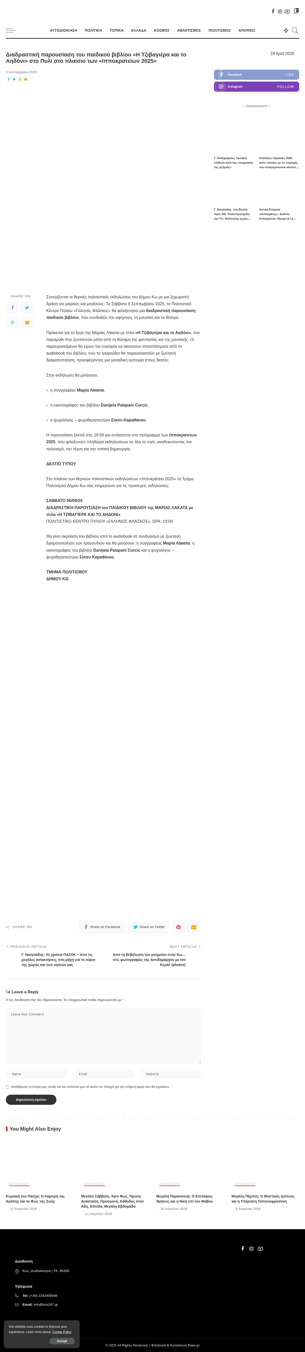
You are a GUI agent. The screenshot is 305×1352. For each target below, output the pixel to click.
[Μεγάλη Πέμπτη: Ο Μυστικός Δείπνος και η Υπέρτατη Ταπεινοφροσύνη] (265, 1164)
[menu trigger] (13, 30)
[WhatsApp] (20, 79)
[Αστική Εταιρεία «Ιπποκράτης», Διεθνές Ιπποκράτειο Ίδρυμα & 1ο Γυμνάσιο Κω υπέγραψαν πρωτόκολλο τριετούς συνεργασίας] (279, 190)
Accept (62, 1341)
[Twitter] (14, 79)
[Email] (25, 79)
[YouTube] (287, 11)
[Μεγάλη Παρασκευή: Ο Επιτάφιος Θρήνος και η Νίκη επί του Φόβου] (190, 1164)
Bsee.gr (194, 1345)
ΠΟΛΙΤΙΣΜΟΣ (19, 1184)
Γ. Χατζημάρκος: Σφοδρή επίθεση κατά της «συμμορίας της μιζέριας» (233, 163)
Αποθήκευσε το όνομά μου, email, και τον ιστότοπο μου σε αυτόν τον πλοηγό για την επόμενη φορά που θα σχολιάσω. (90, 1087)
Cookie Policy (61, 1332)
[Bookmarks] (296, 11)
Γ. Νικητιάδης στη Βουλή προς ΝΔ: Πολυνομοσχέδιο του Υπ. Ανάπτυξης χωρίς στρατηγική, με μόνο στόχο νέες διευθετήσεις (232, 218)
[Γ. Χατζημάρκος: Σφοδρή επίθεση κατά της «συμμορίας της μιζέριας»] (234, 138)
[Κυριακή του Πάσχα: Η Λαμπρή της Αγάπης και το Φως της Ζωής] (40, 1164)
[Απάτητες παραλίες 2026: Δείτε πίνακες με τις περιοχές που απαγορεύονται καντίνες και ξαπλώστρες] (279, 138)
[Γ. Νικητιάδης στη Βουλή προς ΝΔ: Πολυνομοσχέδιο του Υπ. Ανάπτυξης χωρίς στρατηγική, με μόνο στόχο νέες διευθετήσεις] (234, 190)
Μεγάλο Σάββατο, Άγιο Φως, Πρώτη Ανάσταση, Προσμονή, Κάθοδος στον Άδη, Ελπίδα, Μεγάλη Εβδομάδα (112, 1201)
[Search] (295, 30)
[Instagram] (280, 11)
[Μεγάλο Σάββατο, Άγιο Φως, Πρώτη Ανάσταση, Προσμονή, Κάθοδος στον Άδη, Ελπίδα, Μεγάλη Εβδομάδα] (115, 1164)
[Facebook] (273, 11)
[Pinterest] (178, 927)
